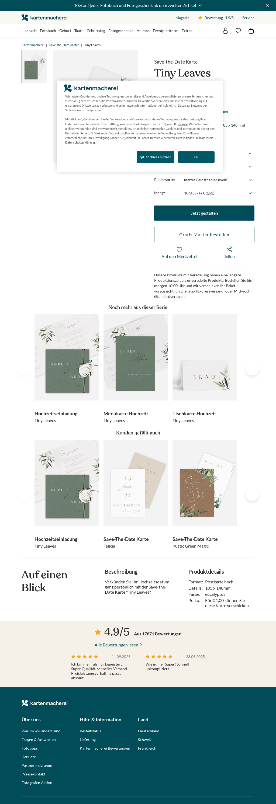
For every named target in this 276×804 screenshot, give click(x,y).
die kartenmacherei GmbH (44, 17)
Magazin (182, 17)
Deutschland (148, 731)
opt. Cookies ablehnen (155, 157)
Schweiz (144, 739)
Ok (196, 157)
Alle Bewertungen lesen (116, 644)
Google (183, 124)
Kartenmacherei (33, 45)
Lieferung (88, 739)
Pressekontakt (33, 774)
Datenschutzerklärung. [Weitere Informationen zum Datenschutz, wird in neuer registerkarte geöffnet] (80, 142)
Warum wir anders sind (41, 731)
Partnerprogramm (37, 765)
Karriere (29, 757)
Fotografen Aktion (37, 783)
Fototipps (30, 748)
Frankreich (147, 748)
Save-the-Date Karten (64, 45)
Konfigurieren (75, 156)
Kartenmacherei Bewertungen (105, 748)
